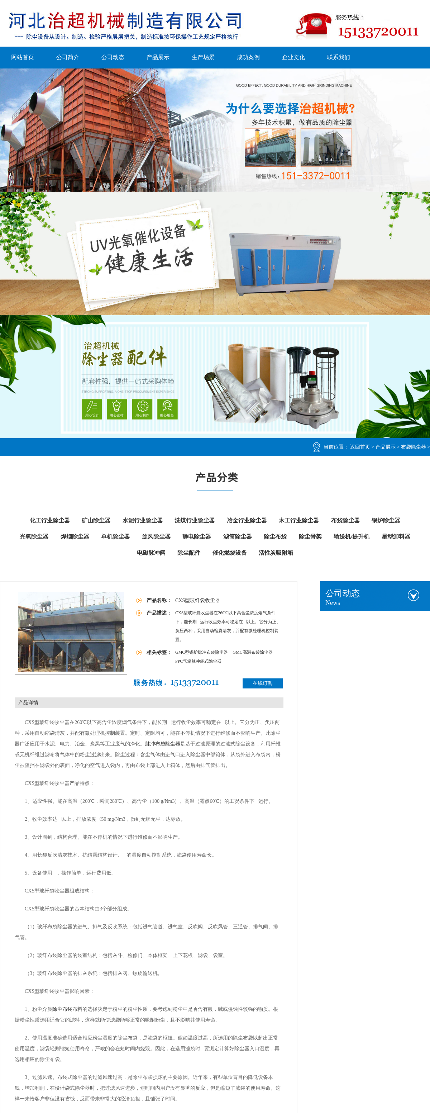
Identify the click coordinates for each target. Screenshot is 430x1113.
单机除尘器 (115, 537)
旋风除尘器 (156, 537)
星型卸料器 (396, 537)
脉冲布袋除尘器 (162, 744)
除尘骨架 (310, 537)
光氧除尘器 (34, 537)
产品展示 (158, 57)
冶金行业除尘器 (247, 520)
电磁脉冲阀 (151, 553)
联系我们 (338, 57)
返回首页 (360, 447)
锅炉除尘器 (386, 520)
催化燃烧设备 (229, 553)
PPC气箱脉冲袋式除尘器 (198, 661)
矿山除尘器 (96, 520)
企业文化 (293, 57)
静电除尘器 (196, 537)
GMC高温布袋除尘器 (252, 652)
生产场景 (203, 57)
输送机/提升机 (351, 537)
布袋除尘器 (413, 447)
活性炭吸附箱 (276, 553)
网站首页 (22, 57)
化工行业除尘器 (50, 520)
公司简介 (67, 57)
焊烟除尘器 (75, 537)
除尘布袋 (275, 537)
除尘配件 (188, 553)
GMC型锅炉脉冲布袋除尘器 (202, 652)
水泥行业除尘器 (143, 520)
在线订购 (263, 683)
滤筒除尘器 (237, 537)
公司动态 (112, 57)
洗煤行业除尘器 (195, 520)
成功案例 (248, 57)
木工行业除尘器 (299, 520)
